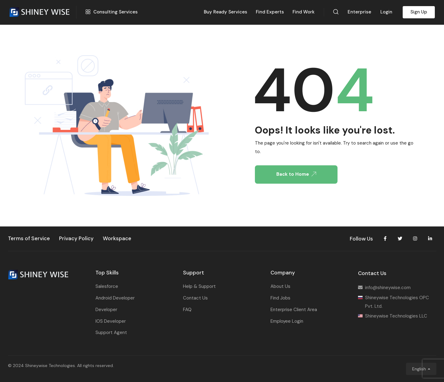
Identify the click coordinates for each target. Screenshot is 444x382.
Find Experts (270, 12)
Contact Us (195, 298)
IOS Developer (110, 321)
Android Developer (115, 298)
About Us (280, 286)
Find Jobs (280, 298)
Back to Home (296, 174)
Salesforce (106, 286)
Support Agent (111, 332)
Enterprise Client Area (294, 310)
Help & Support (199, 286)
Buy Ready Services (225, 12)
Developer (106, 310)
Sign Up (418, 12)
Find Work (304, 12)
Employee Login (287, 321)
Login (386, 12)
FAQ (187, 310)
